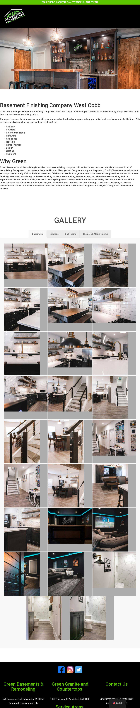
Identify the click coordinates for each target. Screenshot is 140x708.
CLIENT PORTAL (90, 2)
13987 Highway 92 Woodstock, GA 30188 (69, 699)
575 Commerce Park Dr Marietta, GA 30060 (23, 699)
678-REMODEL (49, 2)
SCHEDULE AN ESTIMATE (69, 2)
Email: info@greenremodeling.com (116, 699)
